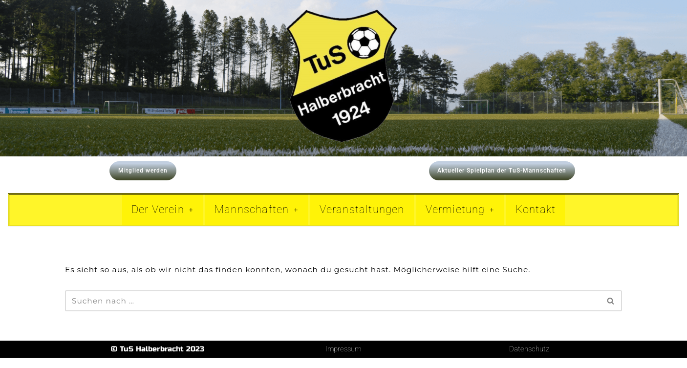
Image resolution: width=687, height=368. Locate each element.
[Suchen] (332, 311)
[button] (162, 219)
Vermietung (460, 219)
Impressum (343, 359)
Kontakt (535, 219)
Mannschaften (257, 219)
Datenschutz (529, 359)
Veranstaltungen (362, 219)
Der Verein (162, 219)
